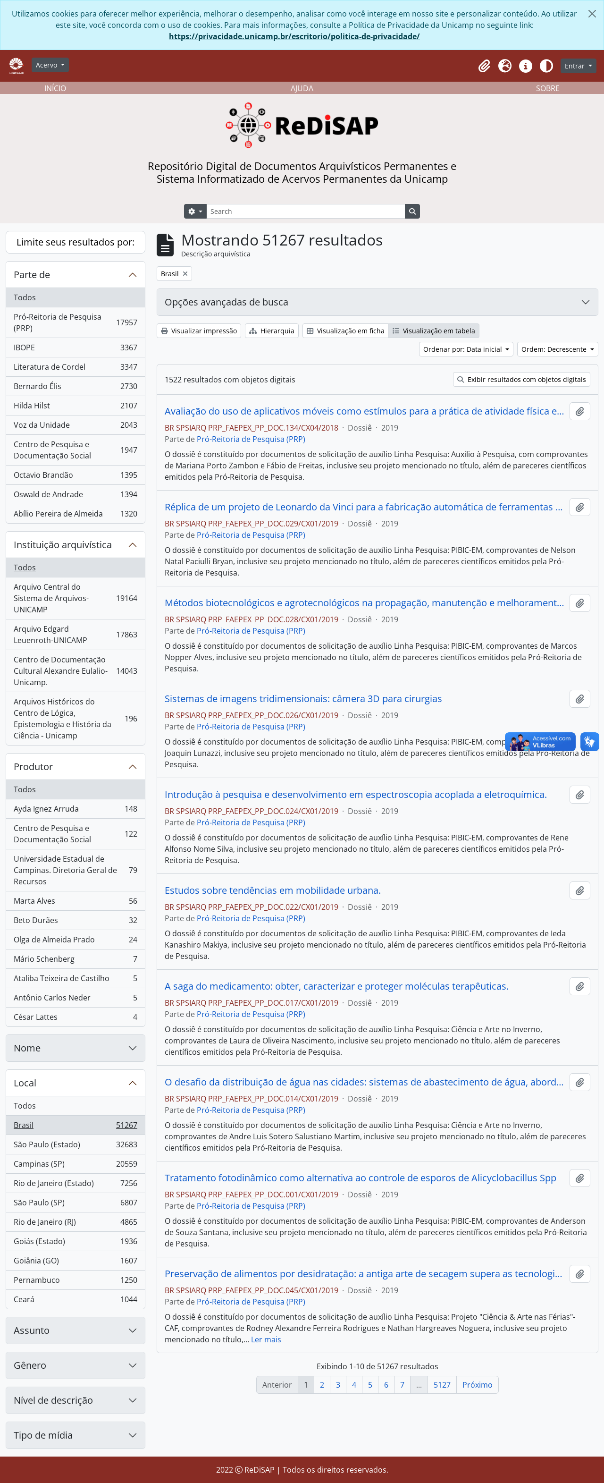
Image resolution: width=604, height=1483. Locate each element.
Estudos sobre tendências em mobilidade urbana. (273, 890)
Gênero (30, 1365)
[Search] (305, 211)
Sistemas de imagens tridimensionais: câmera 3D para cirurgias (303, 698)
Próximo (477, 1385)
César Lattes (75, 1018)
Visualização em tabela (434, 330)
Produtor (33, 766)
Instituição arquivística (63, 544)
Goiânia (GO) (75, 1263)
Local (25, 1082)
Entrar (576, 65)
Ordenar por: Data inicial (463, 349)
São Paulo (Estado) (75, 1146)
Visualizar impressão (199, 330)
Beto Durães (75, 922)
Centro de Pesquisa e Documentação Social (75, 450)
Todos (25, 297)
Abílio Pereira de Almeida (75, 515)
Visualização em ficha (346, 330)
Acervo (47, 64)
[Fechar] (592, 13)
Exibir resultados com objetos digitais (521, 379)
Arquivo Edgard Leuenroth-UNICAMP (75, 634)
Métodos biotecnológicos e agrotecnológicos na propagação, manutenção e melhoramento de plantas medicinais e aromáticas (365, 603)
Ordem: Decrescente (554, 349)
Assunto (32, 1330)
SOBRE (548, 88)
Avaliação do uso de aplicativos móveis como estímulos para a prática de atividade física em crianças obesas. (365, 411)
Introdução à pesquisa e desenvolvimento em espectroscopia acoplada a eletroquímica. (356, 794)
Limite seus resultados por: (75, 242)
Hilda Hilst (75, 407)
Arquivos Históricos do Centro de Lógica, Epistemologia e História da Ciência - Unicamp (75, 718)
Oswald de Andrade (75, 496)
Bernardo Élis (75, 388)
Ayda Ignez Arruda (75, 811)
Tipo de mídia (43, 1435)
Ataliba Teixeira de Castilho (75, 980)
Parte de (32, 274)
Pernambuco (75, 1282)
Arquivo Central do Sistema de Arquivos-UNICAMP (75, 598)
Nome (27, 1048)
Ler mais (266, 1339)
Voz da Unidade (75, 427)
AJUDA (302, 88)
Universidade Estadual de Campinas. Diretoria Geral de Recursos (75, 870)
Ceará (75, 1301)
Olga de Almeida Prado (75, 941)
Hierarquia (271, 330)
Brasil (75, 1127)
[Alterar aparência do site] (546, 66)
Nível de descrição (53, 1400)
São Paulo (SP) (75, 1204)
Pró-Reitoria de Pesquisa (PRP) (75, 322)
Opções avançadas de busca (226, 302)
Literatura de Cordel (75, 369)
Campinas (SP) (75, 1166)
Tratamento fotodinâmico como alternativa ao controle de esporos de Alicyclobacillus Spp (360, 1178)
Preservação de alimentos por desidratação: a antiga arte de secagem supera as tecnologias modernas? (365, 1274)
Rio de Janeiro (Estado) (75, 1185)
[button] (484, 66)
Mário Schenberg (75, 961)
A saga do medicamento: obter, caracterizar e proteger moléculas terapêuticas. (337, 986)
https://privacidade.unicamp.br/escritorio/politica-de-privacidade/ (294, 36)
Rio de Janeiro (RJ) (75, 1224)
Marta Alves (75, 903)
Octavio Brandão (75, 477)
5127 (442, 1385)
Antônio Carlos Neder (75, 1000)
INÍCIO (55, 88)
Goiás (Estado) (75, 1243)
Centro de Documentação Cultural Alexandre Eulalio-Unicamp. (75, 670)
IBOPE (75, 349)
